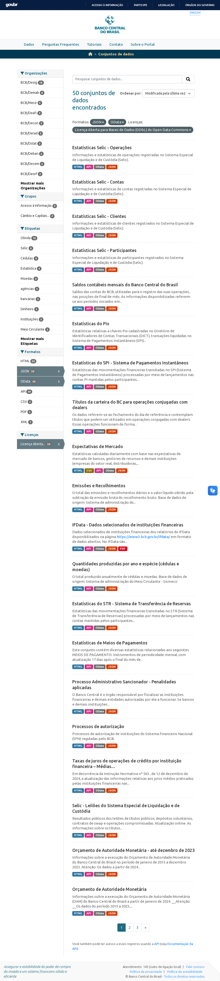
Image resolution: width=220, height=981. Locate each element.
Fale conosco (195, 966)
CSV (89, 470)
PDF (122, 548)
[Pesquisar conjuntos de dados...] (127, 79)
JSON (112, 166)
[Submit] (188, 79)
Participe (140, 5)
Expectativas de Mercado (97, 446)
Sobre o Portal (143, 44)
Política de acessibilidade (185, 971)
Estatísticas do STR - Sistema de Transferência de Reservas (131, 603)
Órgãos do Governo (199, 5)
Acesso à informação (107, 5)
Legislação (166, 5)
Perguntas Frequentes (60, 44)
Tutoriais (94, 44)
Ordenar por (130, 93)
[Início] (90, 54)
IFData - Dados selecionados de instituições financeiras (127, 524)
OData (100, 166)
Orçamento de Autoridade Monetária (109, 889)
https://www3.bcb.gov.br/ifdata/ (143, 537)
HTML (78, 166)
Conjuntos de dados (116, 54)
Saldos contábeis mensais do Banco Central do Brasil (125, 284)
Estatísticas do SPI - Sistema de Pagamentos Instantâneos (130, 362)
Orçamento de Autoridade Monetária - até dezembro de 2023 (133, 850)
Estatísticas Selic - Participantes (104, 250)
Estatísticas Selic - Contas (98, 181)
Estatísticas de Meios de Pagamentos (109, 642)
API (88, 166)
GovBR (12, 5)
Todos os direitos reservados (184, 976)
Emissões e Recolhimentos (98, 485)
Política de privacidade (146, 971)
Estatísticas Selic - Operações (102, 147)
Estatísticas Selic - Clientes (99, 216)
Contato (116, 44)
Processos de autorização (98, 726)
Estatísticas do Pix (90, 323)
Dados (29, 44)
